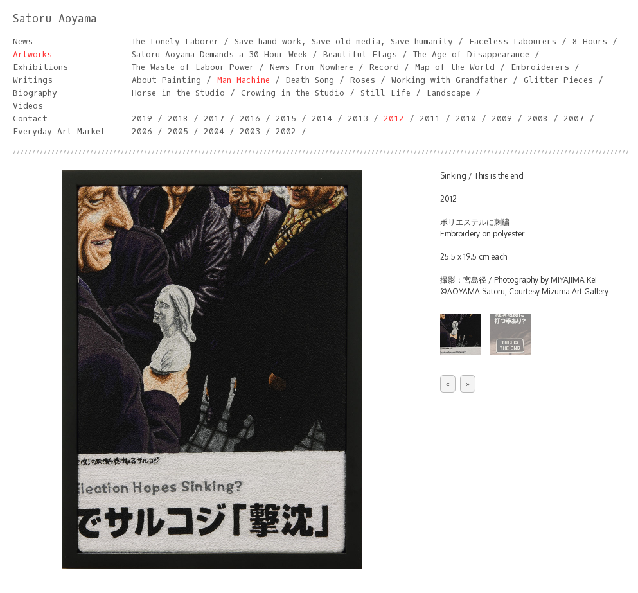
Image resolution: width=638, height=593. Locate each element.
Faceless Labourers (512, 41)
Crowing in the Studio (292, 92)
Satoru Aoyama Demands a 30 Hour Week (219, 54)
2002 (286, 131)
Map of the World (455, 67)
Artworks (32, 54)
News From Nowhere (311, 67)
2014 (322, 118)
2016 (250, 118)
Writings (33, 80)
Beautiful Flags (360, 54)
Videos (28, 105)
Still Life (385, 92)
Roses (362, 80)
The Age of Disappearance (471, 54)
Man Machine (243, 80)
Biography (35, 92)
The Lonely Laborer (175, 41)
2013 (358, 118)
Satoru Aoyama (55, 19)
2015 (286, 118)
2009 (502, 118)
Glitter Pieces (558, 80)
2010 (466, 118)
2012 (394, 118)
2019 (142, 118)
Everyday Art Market (59, 131)
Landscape (448, 92)
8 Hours (589, 41)
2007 (573, 118)
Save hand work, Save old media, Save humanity (344, 41)
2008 (537, 118)
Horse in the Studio (178, 92)
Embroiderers (540, 67)
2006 (142, 131)
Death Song (310, 80)
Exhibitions (40, 67)
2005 (178, 131)
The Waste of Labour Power (193, 67)
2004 (214, 131)
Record (384, 67)
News (23, 41)
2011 (430, 118)
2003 (250, 131)
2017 (214, 118)
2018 (178, 118)
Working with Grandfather (449, 80)
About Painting (166, 80)
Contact (30, 118)
